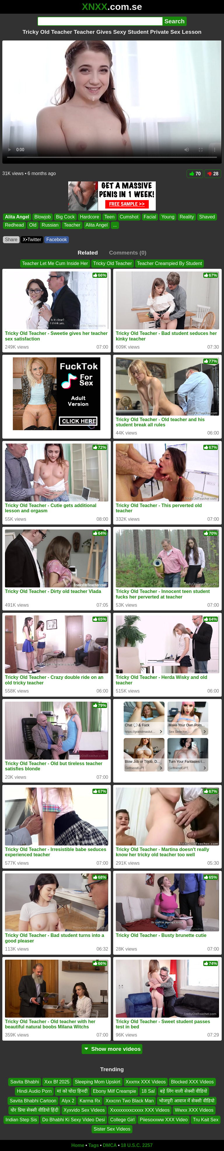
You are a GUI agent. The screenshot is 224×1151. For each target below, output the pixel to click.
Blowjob (42, 216)
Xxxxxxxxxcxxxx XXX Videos (139, 1110)
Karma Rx (90, 1100)
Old (32, 225)
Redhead (14, 225)
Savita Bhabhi (24, 1081)
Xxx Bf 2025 (56, 1081)
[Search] (99, 21)
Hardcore (89, 216)
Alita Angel (17, 216)
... (115, 225)
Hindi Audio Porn (34, 1091)
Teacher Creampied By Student (169, 263)
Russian (50, 225)
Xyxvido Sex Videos (84, 1110)
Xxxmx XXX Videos (146, 1081)
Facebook (56, 239)
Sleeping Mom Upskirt (97, 1081)
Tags (93, 1145)
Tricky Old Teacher (112, 263)
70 (195, 173)
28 (212, 173)
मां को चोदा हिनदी (72, 1091)
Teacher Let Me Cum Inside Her (55, 263)
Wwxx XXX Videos (194, 1110)
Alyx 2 (68, 1100)
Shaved (207, 216)
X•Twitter (32, 239)
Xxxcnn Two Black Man (130, 1100)
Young (167, 216)
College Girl (122, 1119)
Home (77, 1145)
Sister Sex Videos (112, 1129)
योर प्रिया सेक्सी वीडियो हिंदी (34, 1110)
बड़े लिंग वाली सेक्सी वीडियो (183, 1091)
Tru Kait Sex (205, 1119)
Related (88, 253)
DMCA (110, 1145)
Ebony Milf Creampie (114, 1091)
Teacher (72, 225)
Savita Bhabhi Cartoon (33, 1100)
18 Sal (148, 1091)
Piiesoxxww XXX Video (164, 1119)
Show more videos (112, 1049)
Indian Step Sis (21, 1119)
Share (11, 239)
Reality (187, 216)
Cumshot (129, 216)
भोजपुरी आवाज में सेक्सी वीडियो (186, 1100)
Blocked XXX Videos (192, 1081)
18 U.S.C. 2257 (137, 1145)
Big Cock (65, 216)
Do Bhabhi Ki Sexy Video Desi (73, 1119)
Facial (150, 216)
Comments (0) (127, 253)
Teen (109, 216)
